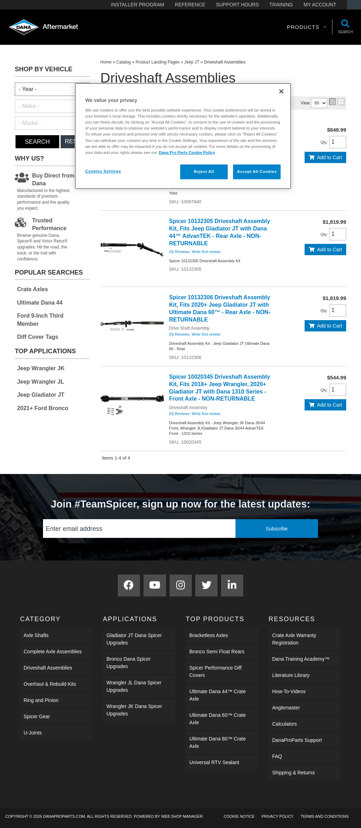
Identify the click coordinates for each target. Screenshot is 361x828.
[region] (183, 136)
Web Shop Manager (182, 816)
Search (37, 141)
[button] (306, 27)
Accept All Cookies (257, 171)
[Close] (281, 91)
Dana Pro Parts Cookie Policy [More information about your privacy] (187, 152)
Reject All (204, 171)
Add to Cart (329, 157)
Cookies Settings (103, 171)
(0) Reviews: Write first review (194, 252)
